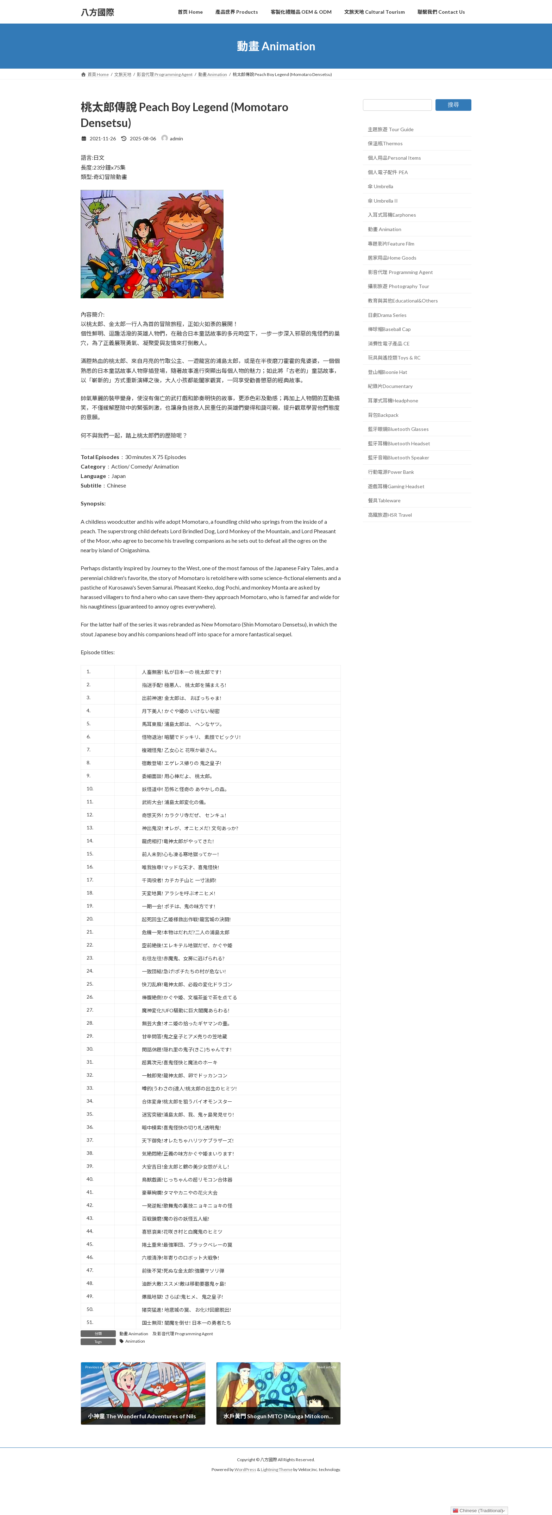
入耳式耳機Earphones (392, 215)
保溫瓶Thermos (385, 144)
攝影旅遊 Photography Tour (398, 286)
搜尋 (453, 105)
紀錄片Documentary (390, 386)
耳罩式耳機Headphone (393, 400)
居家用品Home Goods (392, 258)
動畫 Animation (133, 1333)
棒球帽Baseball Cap (389, 329)
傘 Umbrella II (383, 201)
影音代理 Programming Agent (185, 1333)
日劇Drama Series (387, 315)
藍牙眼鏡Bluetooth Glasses (398, 429)
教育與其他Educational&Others (403, 301)
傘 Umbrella (380, 186)
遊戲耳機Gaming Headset (396, 486)
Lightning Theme (277, 1469)
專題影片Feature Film (391, 244)
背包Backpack (383, 415)
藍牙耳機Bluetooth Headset (399, 443)
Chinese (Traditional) (478, 1511)
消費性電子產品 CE (389, 343)
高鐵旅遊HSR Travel (390, 515)
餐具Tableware (384, 500)
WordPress (245, 1469)
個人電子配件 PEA (388, 172)
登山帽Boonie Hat (387, 372)
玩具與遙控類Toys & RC (394, 358)
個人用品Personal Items (394, 158)
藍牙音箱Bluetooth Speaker (398, 458)
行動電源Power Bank (391, 472)
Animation (135, 1341)
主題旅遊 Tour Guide (391, 129)
